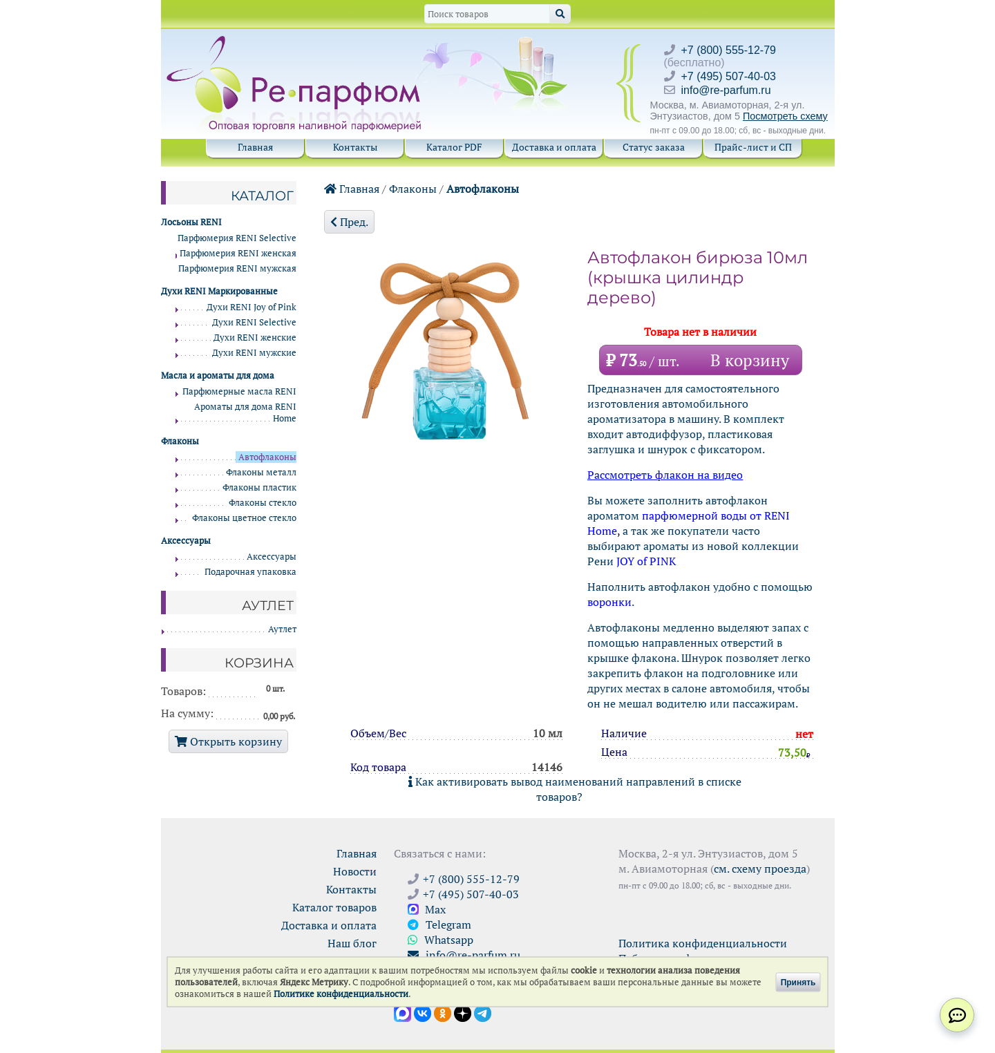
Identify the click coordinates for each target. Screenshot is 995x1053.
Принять (798, 982)
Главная (255, 146)
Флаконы (413, 188)
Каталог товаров (334, 907)
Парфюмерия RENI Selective (237, 238)
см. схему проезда (760, 868)
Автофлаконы (482, 188)
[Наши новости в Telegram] (482, 1012)
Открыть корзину (228, 741)
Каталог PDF (454, 146)
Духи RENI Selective (254, 322)
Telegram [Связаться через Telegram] (439, 924)
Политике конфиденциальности (341, 994)
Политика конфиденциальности (702, 943)
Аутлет (282, 629)
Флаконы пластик (259, 487)
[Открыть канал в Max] (402, 1012)
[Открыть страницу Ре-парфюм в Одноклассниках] (442, 1012)
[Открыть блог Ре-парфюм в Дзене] (462, 1012)
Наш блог (352, 943)
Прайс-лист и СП (753, 146)
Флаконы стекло (262, 503)
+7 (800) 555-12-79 (728, 50)
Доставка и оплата (554, 146)
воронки (609, 601)
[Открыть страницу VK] (422, 1012)
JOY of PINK (646, 561)
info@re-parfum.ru (726, 90)
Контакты (355, 146)
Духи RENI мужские (254, 353)
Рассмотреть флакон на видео (665, 474)
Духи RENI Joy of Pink (251, 307)
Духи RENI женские (255, 337)
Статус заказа (654, 146)
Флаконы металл (261, 472)
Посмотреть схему (785, 116)
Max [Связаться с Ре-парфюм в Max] (427, 909)
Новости (355, 871)
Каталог (262, 195)
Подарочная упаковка (250, 572)
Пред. (349, 221)
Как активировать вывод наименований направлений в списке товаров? (574, 789)
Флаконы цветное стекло (244, 518)
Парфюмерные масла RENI (239, 391)
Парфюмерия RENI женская (238, 253)
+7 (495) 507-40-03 (728, 76)
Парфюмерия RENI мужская (237, 268)
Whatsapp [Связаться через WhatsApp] (440, 939)
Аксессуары (271, 556)
